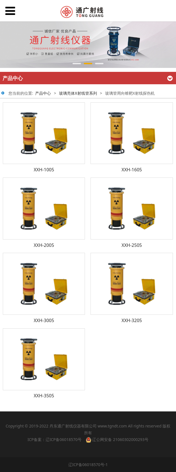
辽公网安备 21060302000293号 (117, 439)
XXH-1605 (131, 170)
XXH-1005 (44, 170)
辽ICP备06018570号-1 (88, 464)
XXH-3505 (44, 396)
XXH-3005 (44, 320)
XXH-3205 (131, 320)
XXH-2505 (131, 245)
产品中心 (43, 93)
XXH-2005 (44, 245)
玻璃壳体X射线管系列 (78, 93)
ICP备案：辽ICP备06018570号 (55, 439)
